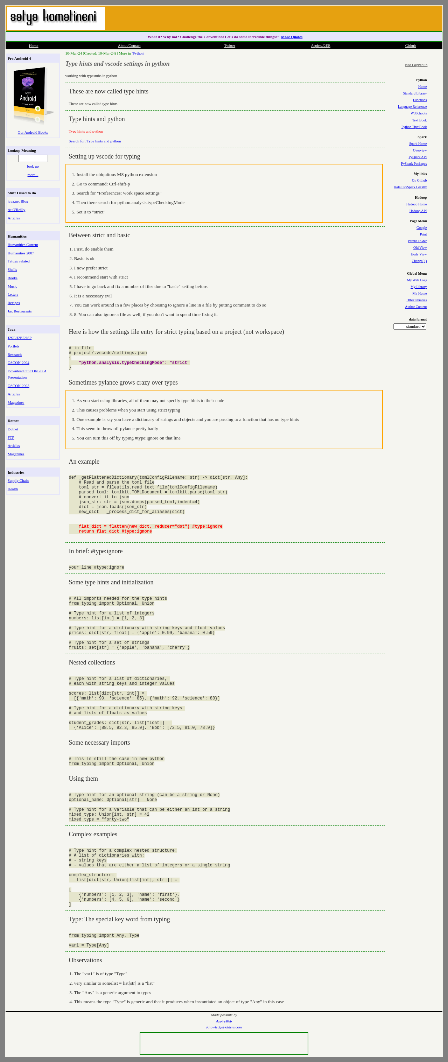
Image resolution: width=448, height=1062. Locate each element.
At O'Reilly (17, 210)
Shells (12, 269)
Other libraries (416, 300)
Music (13, 286)
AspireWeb (224, 1021)
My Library (419, 287)
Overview (420, 150)
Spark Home (418, 144)
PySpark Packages (414, 164)
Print (423, 234)
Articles (14, 218)
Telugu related (19, 261)
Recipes (14, 303)
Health (13, 489)
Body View (419, 254)
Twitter (230, 45)
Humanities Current (23, 244)
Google (421, 228)
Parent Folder (417, 241)
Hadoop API (418, 211)
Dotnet (13, 429)
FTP (11, 437)
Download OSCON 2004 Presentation (27, 374)
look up (32, 166)
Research (15, 354)
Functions (420, 100)
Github (410, 45)
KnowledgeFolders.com (224, 1027)
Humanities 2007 (21, 253)
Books (13, 278)
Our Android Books (33, 132)
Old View (420, 247)
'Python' (138, 53)
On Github (419, 180)
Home (33, 45)
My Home (420, 293)
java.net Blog (18, 201)
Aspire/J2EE (320, 45)
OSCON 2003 (18, 386)
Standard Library (415, 93)
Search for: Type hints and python (95, 141)
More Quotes (291, 37)
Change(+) (419, 261)
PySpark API (417, 157)
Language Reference (412, 106)
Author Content (416, 307)
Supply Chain (18, 480)
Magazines (16, 402)
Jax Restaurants (20, 311)
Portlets (14, 346)
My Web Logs (417, 280)
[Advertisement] (358, 17)
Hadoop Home (416, 204)
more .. (33, 175)
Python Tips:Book (414, 127)
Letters (13, 294)
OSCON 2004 (18, 362)
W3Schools (419, 113)
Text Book (419, 120)
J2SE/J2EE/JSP (19, 338)
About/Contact (129, 45)
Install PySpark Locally (410, 187)
